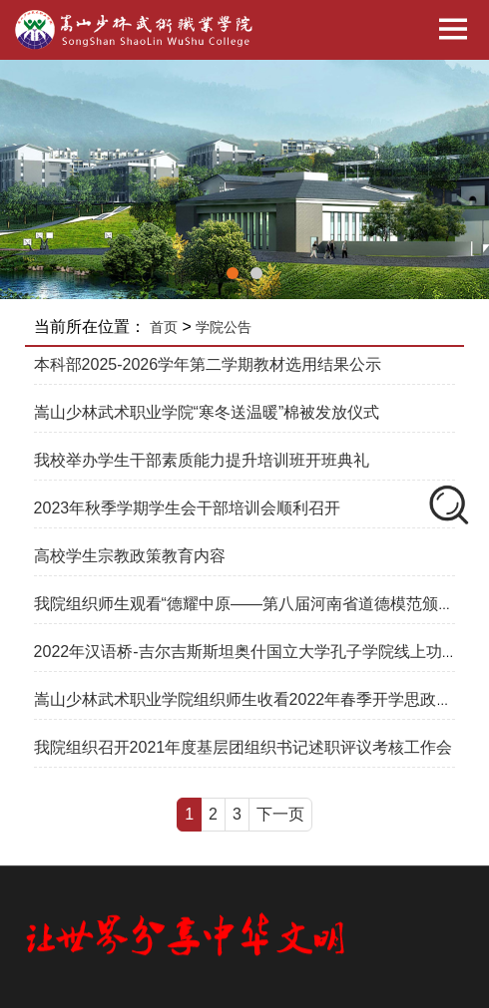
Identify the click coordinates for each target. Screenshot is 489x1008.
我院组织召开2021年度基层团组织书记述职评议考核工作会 (243, 747)
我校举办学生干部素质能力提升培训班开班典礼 (201, 460)
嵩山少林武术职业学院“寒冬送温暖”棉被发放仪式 (207, 412)
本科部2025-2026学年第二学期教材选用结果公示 (208, 364)
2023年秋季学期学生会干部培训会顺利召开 (187, 508)
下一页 (280, 814)
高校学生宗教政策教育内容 (130, 555)
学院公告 (223, 327)
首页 (164, 327)
